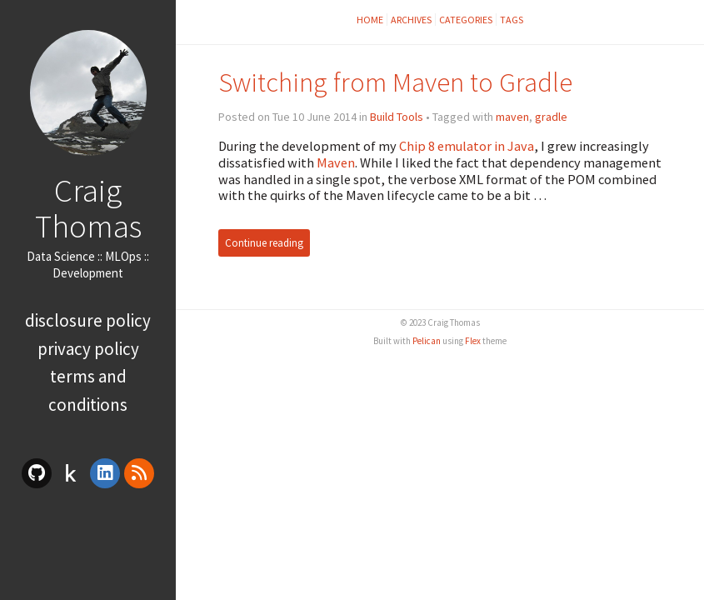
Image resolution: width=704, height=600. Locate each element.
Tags (511, 19)
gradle (551, 116)
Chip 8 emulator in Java (466, 146)
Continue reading (264, 243)
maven (512, 116)
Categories (465, 19)
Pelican (426, 341)
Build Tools (396, 116)
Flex (473, 341)
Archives (411, 19)
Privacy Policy (88, 349)
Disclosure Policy (88, 320)
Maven (336, 162)
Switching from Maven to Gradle (395, 82)
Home (370, 19)
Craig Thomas (88, 208)
